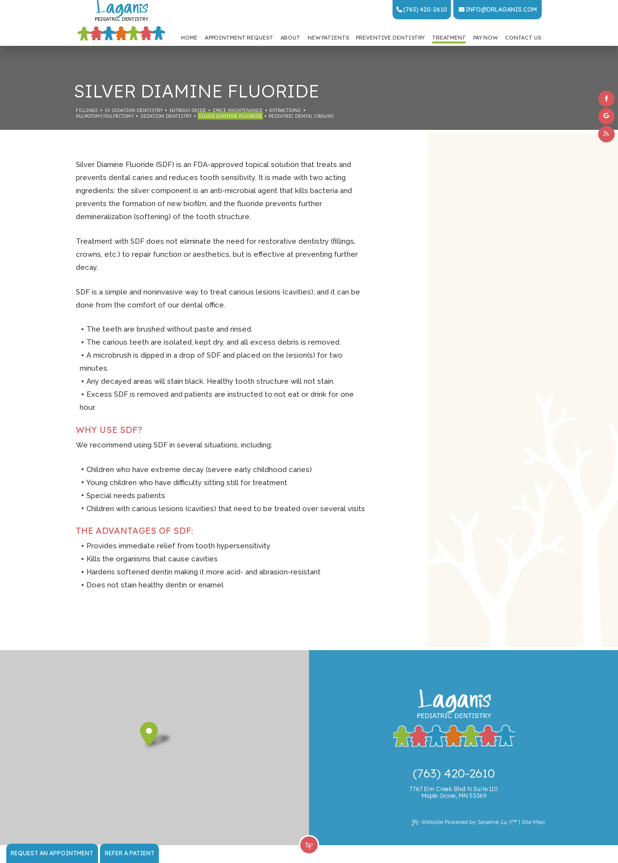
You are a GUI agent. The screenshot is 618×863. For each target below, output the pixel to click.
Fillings (87, 110)
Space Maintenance (237, 110)
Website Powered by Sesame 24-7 (464, 822)
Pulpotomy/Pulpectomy (105, 116)
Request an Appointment (52, 853)
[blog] (606, 134)
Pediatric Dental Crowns (301, 116)
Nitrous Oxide (187, 110)
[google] (606, 116)
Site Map (533, 822)
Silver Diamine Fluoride (230, 116)
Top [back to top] (309, 844)
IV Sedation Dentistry (134, 110)
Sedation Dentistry (166, 116)
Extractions (285, 110)
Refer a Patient (129, 853)
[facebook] (606, 99)
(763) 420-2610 (421, 9)
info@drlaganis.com (498, 9)
